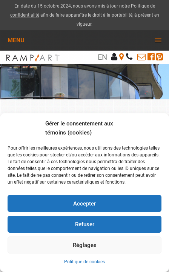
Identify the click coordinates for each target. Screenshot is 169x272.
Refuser (84, 224)
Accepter (84, 203)
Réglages (85, 245)
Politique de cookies (84, 261)
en (102, 57)
